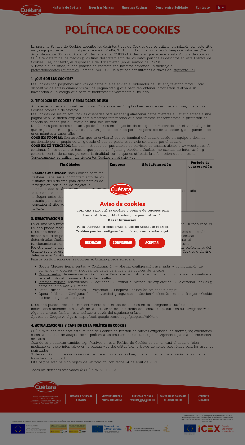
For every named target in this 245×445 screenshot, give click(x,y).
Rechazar (93, 243)
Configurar (122, 243)
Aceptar (152, 243)
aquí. (165, 231)
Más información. (122, 220)
